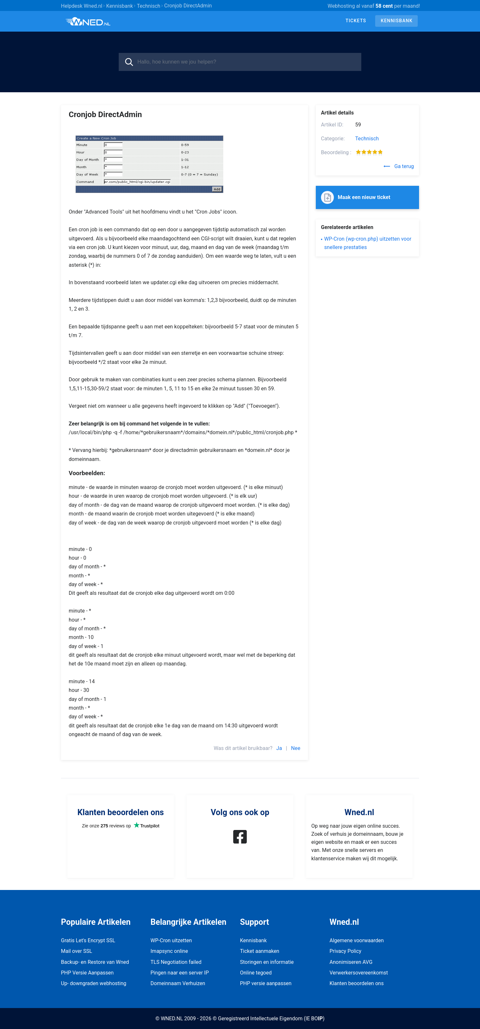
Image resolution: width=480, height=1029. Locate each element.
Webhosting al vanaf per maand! (374, 6)
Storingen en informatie (267, 962)
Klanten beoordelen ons (357, 983)
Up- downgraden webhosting (93, 983)
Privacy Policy (346, 951)
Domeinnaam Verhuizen (178, 983)
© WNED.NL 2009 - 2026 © (186, 1018)
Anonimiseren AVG (351, 962)
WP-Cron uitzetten (171, 940)
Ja (279, 748)
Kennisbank (397, 20)
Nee (295, 748)
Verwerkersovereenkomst (359, 973)
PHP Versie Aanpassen (87, 973)
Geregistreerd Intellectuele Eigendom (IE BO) (271, 1018)
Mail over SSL (76, 951)
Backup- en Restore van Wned (95, 962)
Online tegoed (256, 973)
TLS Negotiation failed (176, 962)
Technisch (367, 138)
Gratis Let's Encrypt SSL (88, 940)
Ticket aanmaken (259, 951)
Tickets (355, 20)
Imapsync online (169, 951)
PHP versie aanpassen (266, 983)
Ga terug (399, 166)
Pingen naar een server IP (180, 973)
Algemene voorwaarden (357, 940)
